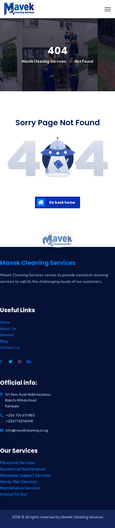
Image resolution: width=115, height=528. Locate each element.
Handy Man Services (18, 481)
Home (5, 322)
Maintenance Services (20, 488)
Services (7, 335)
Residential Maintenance (22, 469)
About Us (8, 329)
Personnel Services (17, 463)
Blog (4, 341)
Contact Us (10, 347)
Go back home (56, 202)
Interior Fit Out (13, 494)
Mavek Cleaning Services (44, 61)
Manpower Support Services (25, 475)
